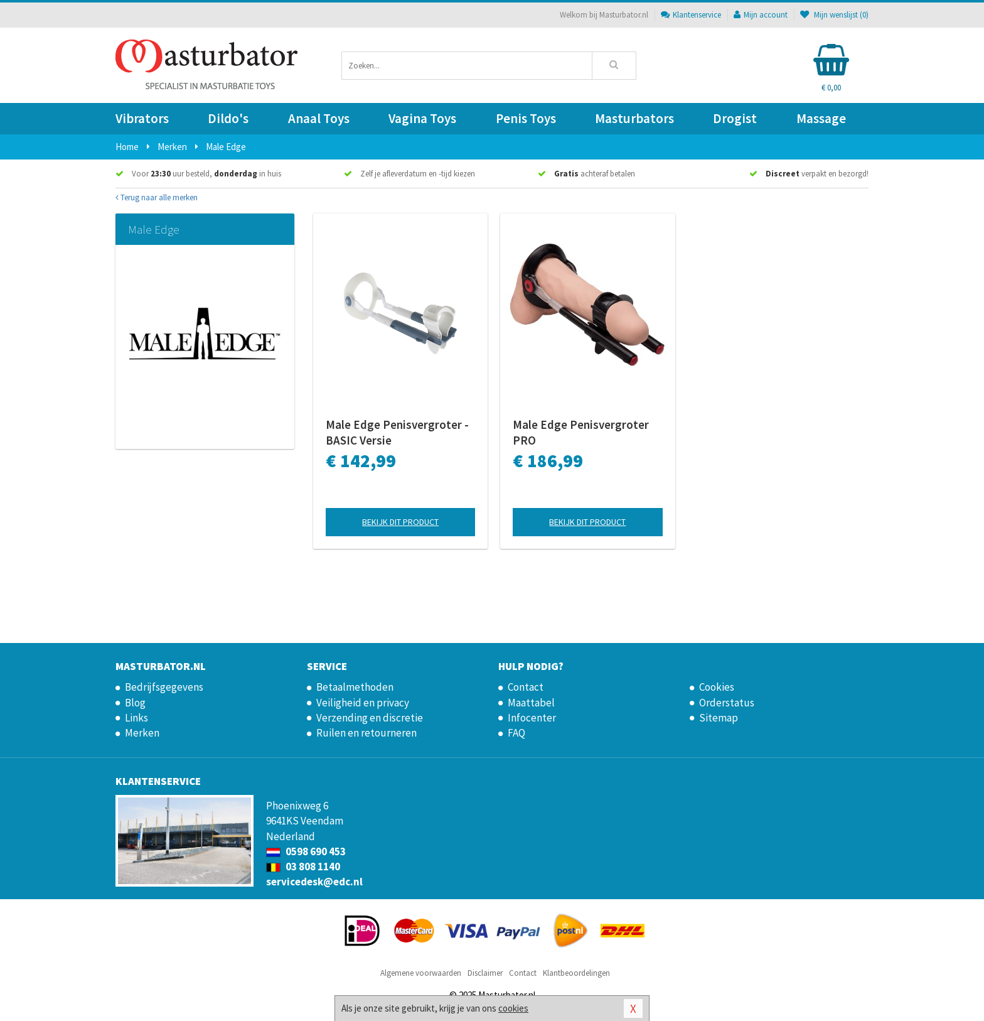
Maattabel (531, 703)
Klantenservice (691, 14)
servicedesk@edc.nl (314, 882)
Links (136, 718)
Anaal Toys (319, 118)
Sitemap (718, 718)
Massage (821, 118)
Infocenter (532, 718)
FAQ (516, 733)
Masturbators (634, 118)
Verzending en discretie (369, 718)
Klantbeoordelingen (576, 973)
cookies (513, 1008)
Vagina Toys (422, 118)
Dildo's (228, 118)
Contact (525, 687)
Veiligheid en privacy (362, 703)
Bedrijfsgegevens (164, 687)
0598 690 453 (306, 851)
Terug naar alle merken (156, 197)
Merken (142, 733)
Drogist (735, 118)
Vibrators (142, 118)
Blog (135, 703)
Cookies (716, 687)
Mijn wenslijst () (834, 14)
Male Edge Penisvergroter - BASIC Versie (397, 432)
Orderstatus (726, 703)
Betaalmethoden (354, 687)
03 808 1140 (303, 866)
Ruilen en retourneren (366, 733)
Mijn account (761, 14)
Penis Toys (526, 118)
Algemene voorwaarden (420, 973)
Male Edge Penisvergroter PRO (581, 432)
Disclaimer (485, 973)
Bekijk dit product (400, 521)
